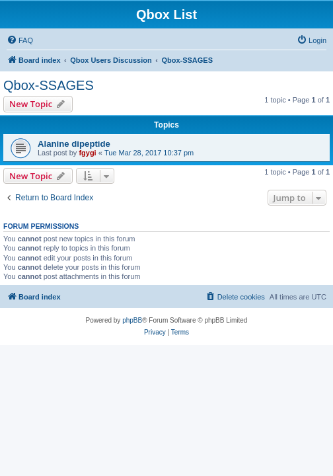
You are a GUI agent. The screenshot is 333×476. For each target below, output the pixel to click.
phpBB (132, 320)
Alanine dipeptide (74, 144)
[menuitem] (20, 40)
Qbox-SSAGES (48, 85)
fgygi (87, 153)
